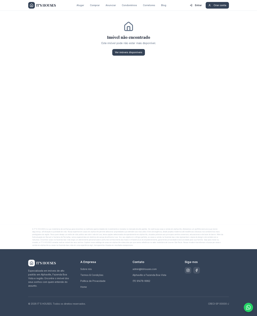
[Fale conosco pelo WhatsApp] (248, 307)
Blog (163, 5)
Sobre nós (86, 269)
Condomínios (129, 5)
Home (83, 286)
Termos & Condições (91, 275)
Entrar (196, 5)
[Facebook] (196, 270)
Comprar (95, 5)
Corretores (149, 5)
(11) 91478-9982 (141, 281)
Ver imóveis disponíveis (128, 52)
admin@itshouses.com (145, 269)
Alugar (80, 5)
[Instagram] (188, 270)
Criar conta (217, 5)
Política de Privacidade (92, 281)
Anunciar (111, 5)
